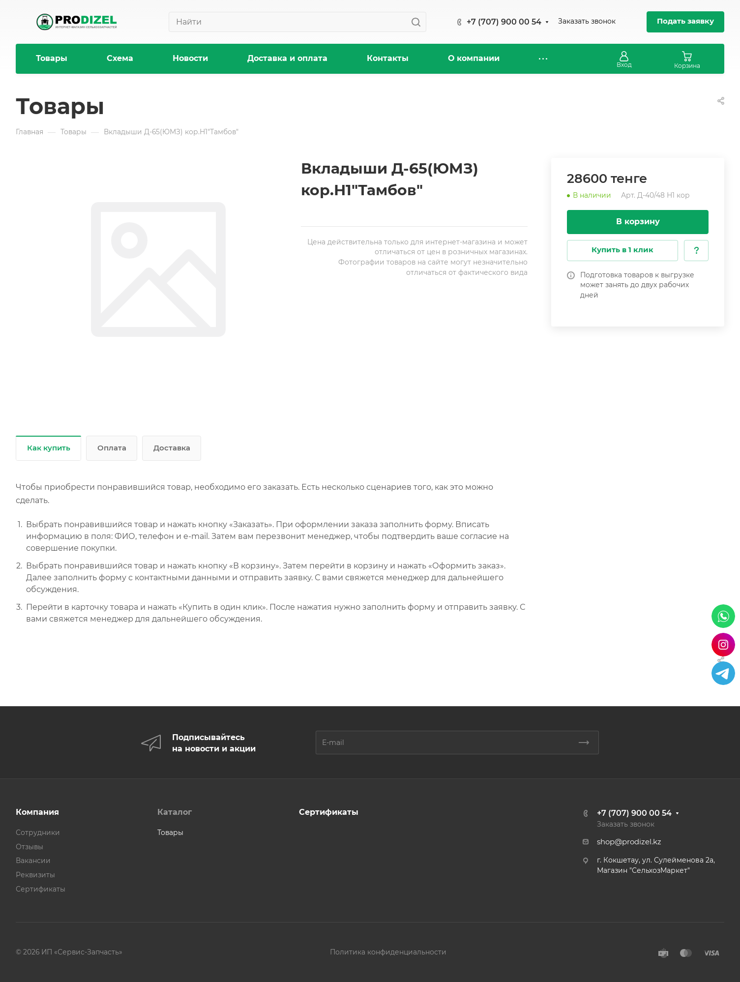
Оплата (111, 448)
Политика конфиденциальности (388, 952)
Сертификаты (40, 889)
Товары (170, 832)
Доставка (171, 448)
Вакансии (33, 860)
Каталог (174, 812)
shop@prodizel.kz (629, 841)
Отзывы (29, 847)
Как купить (48, 448)
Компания (37, 812)
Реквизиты (35, 875)
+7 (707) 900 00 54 (504, 22)
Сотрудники (38, 832)
